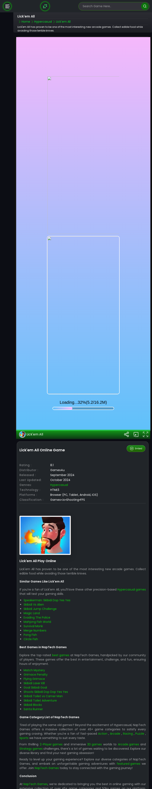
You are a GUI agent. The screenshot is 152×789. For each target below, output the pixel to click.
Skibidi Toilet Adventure (40, 670)
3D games (94, 714)
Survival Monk (33, 596)
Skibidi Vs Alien (34, 574)
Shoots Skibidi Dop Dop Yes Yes (46, 662)
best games (60, 625)
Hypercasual (59, 455)
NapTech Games (47, 738)
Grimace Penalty (36, 644)
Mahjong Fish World (37, 592)
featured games (128, 734)
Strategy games (31, 719)
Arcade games (128, 714)
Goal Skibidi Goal (35, 657)
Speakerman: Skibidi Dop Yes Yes (47, 570)
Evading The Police (37, 587)
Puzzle (139, 704)
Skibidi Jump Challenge (40, 579)
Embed (136, 418)
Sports (24, 708)
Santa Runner (33, 679)
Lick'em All (31, 404)
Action (102, 704)
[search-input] (111, 6)
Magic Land (32, 583)
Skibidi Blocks (33, 675)
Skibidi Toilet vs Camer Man (43, 666)
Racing (128, 704)
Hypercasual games (131, 559)
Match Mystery (34, 640)
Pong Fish (30, 605)
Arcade (115, 704)
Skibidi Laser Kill (34, 653)
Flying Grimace (34, 649)
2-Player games (51, 714)
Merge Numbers (35, 600)
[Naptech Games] (45, 6)
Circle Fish (31, 609)
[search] (144, 6)
